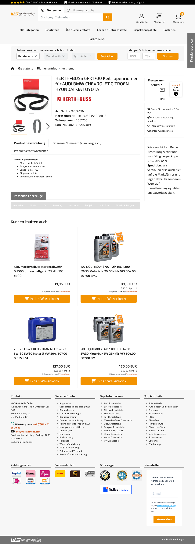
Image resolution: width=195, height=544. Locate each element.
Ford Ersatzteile (112, 416)
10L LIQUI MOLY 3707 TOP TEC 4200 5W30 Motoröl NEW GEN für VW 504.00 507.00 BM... (108, 271)
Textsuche (53, 10)
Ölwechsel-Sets (157, 427)
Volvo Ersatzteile (113, 437)
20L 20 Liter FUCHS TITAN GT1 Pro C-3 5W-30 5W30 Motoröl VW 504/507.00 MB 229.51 (40, 353)
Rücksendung (66, 437)
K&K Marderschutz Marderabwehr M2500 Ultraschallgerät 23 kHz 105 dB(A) (38, 271)
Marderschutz (156, 423)
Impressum (65, 433)
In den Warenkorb (42, 298)
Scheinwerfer (155, 437)
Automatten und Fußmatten (163, 406)
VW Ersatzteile (111, 440)
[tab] (51, 10)
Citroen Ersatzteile (114, 410)
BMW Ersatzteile (112, 406)
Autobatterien (156, 403)
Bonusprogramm (68, 416)
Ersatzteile (25, 68)
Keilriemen (68, 68)
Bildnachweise (67, 410)
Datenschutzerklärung (71, 420)
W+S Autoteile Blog (70, 447)
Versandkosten (65, 292)
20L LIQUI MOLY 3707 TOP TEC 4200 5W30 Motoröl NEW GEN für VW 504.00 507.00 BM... (108, 353)
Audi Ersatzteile (112, 403)
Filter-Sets (154, 420)
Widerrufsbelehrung (70, 444)
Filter (151, 416)
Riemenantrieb (47, 68)
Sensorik (153, 440)
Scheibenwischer (157, 433)
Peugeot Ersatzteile (114, 427)
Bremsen (153, 410)
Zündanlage (155, 444)
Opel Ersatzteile (112, 423)
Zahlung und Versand (71, 451)
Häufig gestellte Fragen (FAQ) (75, 423)
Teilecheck (65, 440)
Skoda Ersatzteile (113, 433)
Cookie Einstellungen (70, 413)
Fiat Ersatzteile (112, 413)
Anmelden (164, 519)
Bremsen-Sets (156, 413)
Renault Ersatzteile (114, 430)
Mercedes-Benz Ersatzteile (118, 420)
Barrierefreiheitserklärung (73, 454)
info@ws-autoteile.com (28, 431)
